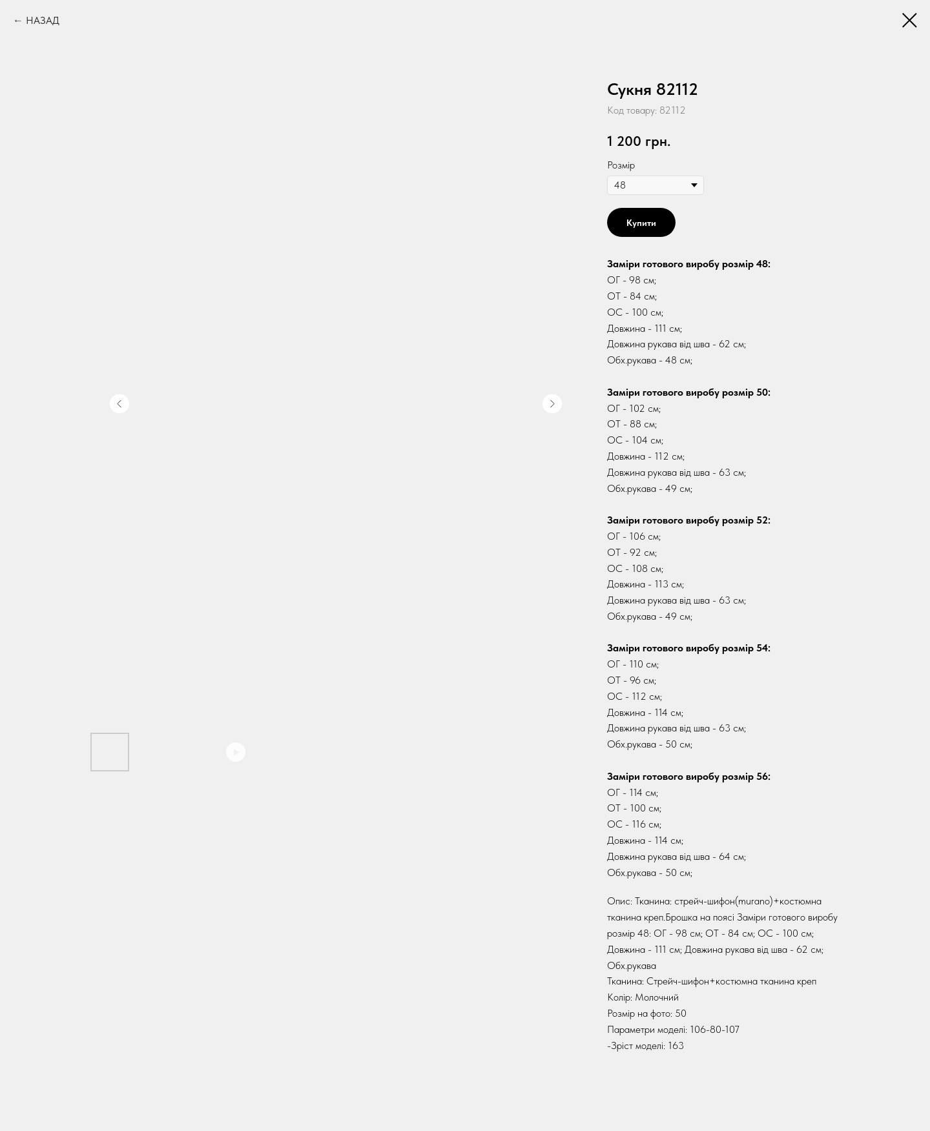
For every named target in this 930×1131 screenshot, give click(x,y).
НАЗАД (42, 20)
